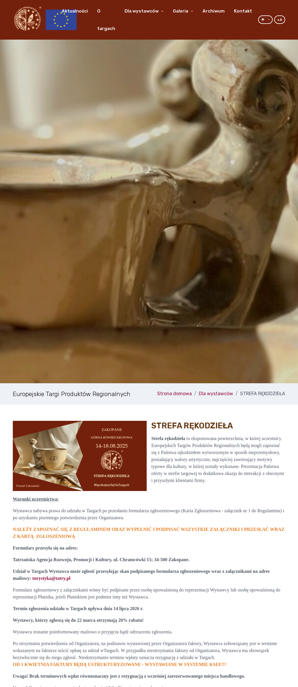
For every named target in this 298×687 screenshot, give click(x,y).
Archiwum (214, 11)
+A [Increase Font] (279, 19)
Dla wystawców (216, 393)
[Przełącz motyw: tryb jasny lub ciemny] (265, 19)
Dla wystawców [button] (142, 11)
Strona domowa (174, 393)
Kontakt (243, 11)
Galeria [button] (180, 11)
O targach (106, 19)
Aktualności (75, 11)
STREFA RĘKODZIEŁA (262, 393)
